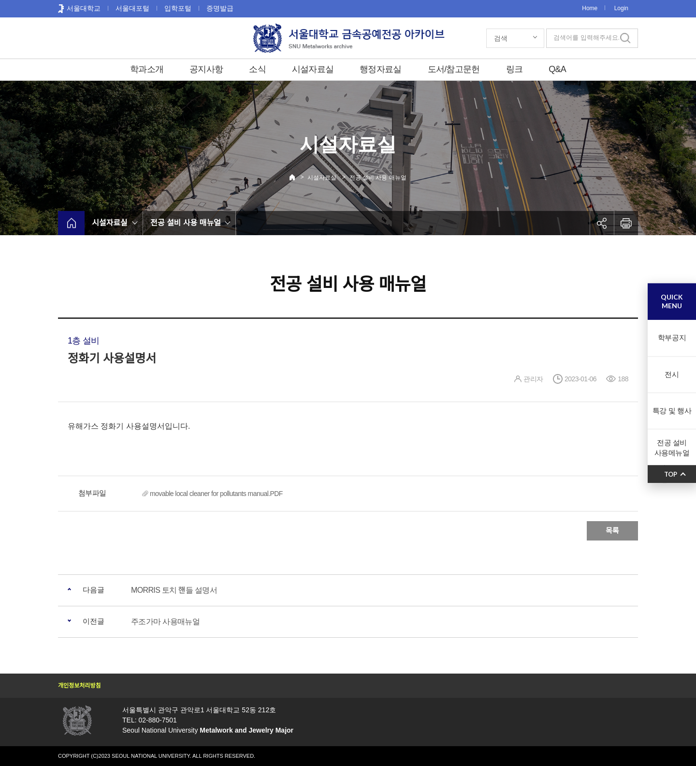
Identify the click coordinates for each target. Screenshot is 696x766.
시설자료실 (313, 69)
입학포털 (177, 8)
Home (589, 8)
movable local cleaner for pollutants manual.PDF (216, 493)
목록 (612, 530)
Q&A (557, 69)
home (71, 223)
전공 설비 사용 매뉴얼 (377, 177)
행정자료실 (380, 69)
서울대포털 (132, 8)
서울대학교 (84, 8)
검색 (501, 38)
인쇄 (626, 223)
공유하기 (602, 223)
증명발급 (219, 8)
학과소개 (146, 69)
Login (621, 8)
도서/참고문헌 (454, 69)
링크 (514, 69)
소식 (257, 69)
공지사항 (206, 69)
